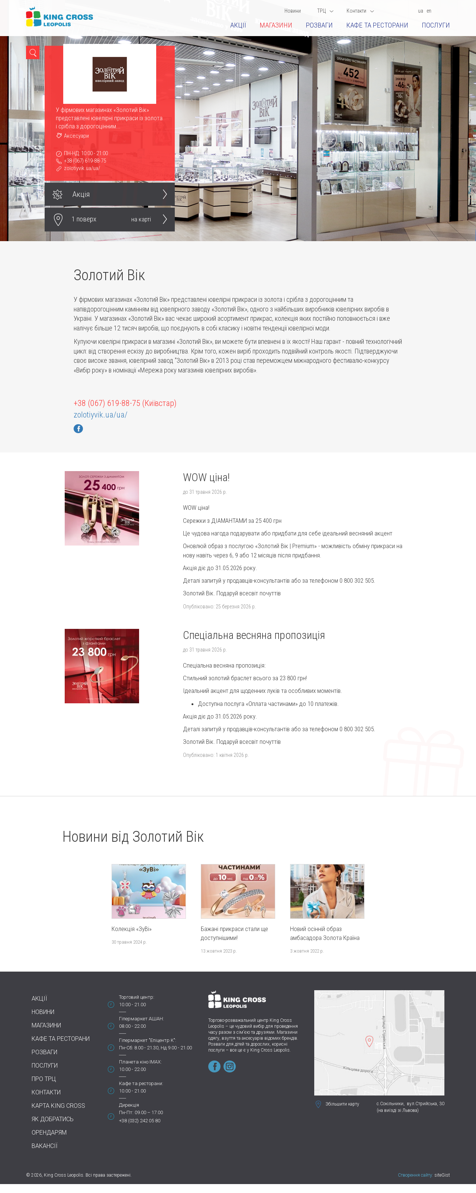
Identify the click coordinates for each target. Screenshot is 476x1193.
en (429, 11)
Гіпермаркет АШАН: (141, 1018)
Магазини (276, 25)
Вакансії (45, 1145)
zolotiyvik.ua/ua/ (82, 168)
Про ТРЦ (44, 1078)
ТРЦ (325, 11)
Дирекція (129, 1105)
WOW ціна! (206, 477)
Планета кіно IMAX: (140, 1062)
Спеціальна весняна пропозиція (254, 635)
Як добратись (53, 1119)
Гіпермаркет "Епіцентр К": (147, 1040)
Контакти (360, 11)
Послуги (436, 25)
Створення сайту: (415, 1175)
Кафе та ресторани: (141, 1083)
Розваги (319, 25)
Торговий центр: (136, 997)
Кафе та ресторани (377, 25)
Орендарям (49, 1132)
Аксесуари (76, 135)
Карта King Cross (58, 1105)
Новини (292, 11)
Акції (238, 25)
